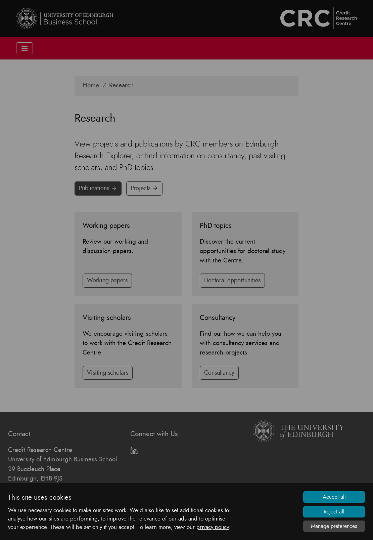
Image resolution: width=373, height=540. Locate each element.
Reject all (334, 511)
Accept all (334, 497)
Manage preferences (334, 526)
